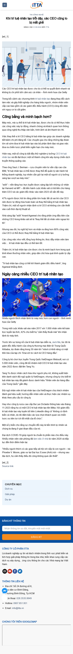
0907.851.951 (20, 603)
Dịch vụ (9, 488)
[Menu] (4, 5)
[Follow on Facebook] (15, 571)
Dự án (8, 499)
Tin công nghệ (36, 15)
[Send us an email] (4, 571)
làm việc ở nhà (40, 438)
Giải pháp (10, 494)
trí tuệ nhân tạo (42, 98)
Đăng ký (36, 537)
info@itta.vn (18, 608)
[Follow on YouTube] (9, 571)
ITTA (47, 27)
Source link (7, 466)
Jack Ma (56, 342)
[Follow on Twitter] (20, 571)
